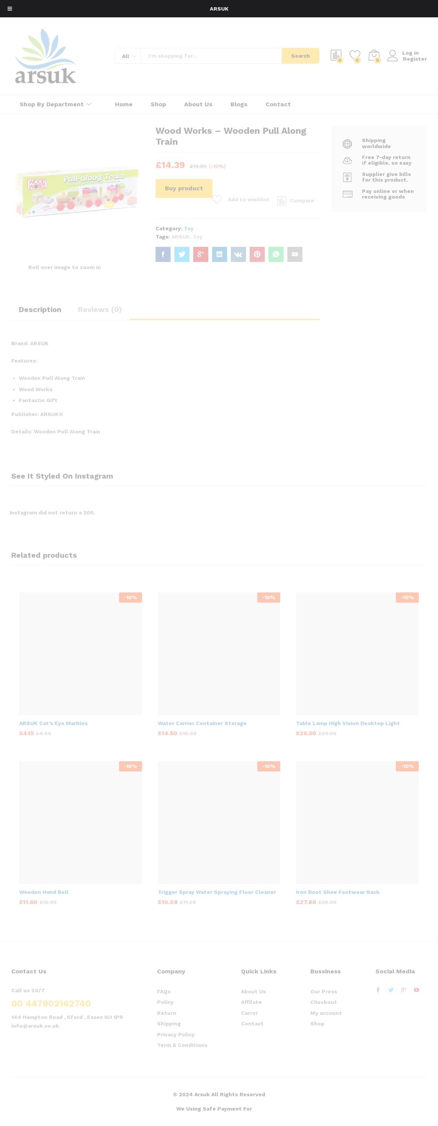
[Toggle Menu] (10, 8)
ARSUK (219, 9)
